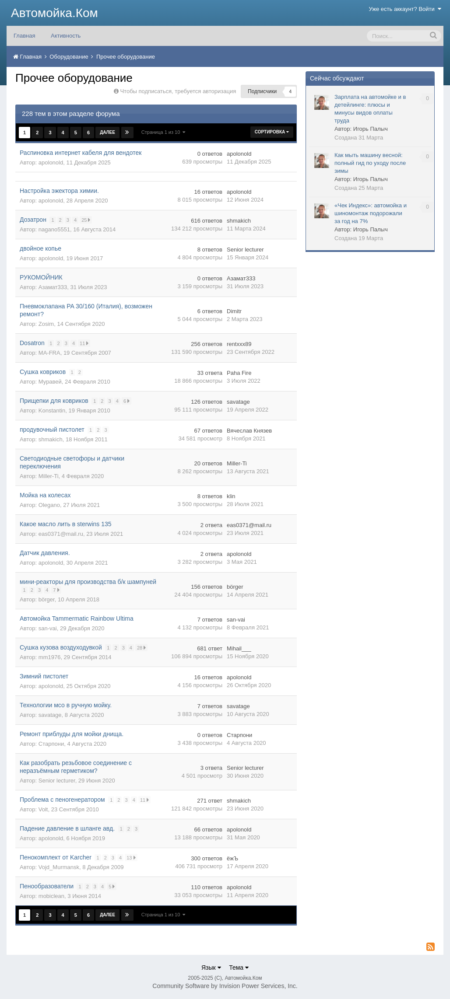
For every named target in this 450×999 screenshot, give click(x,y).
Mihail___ (239, 648)
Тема (239, 967)
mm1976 (50, 657)
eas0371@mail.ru (61, 534)
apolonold (51, 162)
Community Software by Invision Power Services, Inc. (224, 985)
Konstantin (52, 410)
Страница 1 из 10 (163, 132)
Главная (24, 35)
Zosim (46, 324)
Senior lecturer (245, 249)
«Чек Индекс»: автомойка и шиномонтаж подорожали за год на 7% (370, 213)
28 (141, 647)
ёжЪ (232, 858)
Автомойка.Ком (54, 13)
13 (131, 857)
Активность (66, 35)
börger (47, 599)
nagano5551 (54, 229)
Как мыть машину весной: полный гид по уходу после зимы (370, 163)
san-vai (48, 628)
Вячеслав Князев (249, 430)
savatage (238, 401)
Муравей (50, 381)
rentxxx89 (239, 344)
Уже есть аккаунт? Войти (405, 9)
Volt (43, 809)
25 (86, 220)
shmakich (239, 220)
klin (231, 496)
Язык (211, 967)
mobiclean (51, 896)
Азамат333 (53, 287)
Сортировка (272, 131)
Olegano (49, 505)
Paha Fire (239, 373)
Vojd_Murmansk (59, 867)
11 (84, 343)
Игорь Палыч (370, 129)
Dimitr (234, 311)
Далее (107, 132)
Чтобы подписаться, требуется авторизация (178, 91)
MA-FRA (49, 352)
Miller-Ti (49, 476)
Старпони (51, 744)
